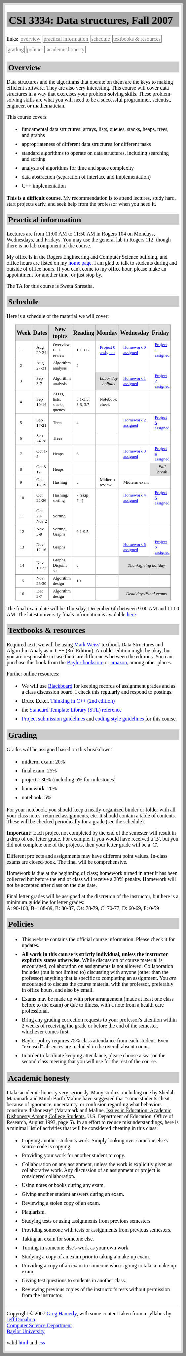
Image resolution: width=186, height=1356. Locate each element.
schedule (101, 39)
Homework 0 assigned (134, 350)
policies (35, 49)
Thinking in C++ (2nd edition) (82, 701)
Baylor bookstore (85, 662)
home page (80, 263)
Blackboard (60, 686)
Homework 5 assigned (134, 547)
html (23, 1342)
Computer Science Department (39, 1325)
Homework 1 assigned (134, 381)
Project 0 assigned (107, 350)
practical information (66, 39)
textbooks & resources (137, 39)
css (41, 1342)
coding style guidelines (119, 719)
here (131, 614)
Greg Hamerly (62, 1313)
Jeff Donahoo (21, 1319)
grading (16, 49)
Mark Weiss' (87, 644)
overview (31, 39)
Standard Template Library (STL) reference (76, 710)
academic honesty (66, 49)
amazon (119, 662)
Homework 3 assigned (134, 454)
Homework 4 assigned (134, 498)
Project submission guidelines (53, 719)
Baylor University (26, 1331)
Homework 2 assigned (134, 422)
